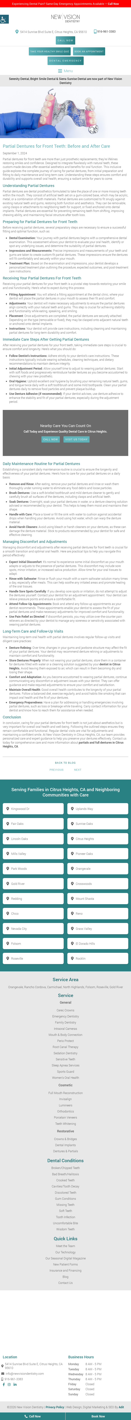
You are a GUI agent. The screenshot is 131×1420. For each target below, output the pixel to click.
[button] (4, 19)
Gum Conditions (65, 1198)
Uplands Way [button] (84, 809)
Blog (65, 1277)
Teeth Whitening (65, 1124)
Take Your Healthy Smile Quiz (49, 51)
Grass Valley (84, 929)
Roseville (17, 958)
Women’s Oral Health (65, 1078)
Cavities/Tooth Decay (65, 1186)
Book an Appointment (89, 51)
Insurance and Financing (65, 1270)
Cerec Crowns (65, 1010)
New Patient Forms (65, 1264)
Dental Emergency (65, 60)
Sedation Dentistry (65, 1053)
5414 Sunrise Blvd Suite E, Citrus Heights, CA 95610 (51, 32)
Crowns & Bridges (65, 1139)
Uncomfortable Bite (65, 1223)
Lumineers (65, 1105)
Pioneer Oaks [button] (84, 854)
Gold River (116, 987)
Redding (16, 899)
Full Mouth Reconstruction (65, 1093)
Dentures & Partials (65, 1151)
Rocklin (80, 958)
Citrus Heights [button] (85, 839)
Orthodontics (65, 1111)
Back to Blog (65, 762)
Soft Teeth (65, 1211)
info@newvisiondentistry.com (23, 1373)
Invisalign (65, 1099)
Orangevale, (15, 987)
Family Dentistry (65, 1022)
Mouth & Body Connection (65, 1035)
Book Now (98, 1416)
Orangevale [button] (83, 868)
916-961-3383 (105, 31)
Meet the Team (65, 1246)
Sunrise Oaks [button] (84, 824)
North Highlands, (74, 987)
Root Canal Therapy (65, 1047)
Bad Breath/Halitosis (65, 1174)
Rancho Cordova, (35, 987)
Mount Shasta (85, 899)
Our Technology (65, 1252)
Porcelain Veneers (65, 1117)
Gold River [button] (18, 884)
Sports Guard (65, 1071)
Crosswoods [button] (84, 884)
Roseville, (103, 987)
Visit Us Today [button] (76, 439)
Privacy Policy (55, 1407)
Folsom (16, 943)
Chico (15, 913)
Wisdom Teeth (65, 1229)
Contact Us (65, 1283)
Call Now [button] (50, 439)
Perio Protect (65, 1041)
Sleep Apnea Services (65, 1065)
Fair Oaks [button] (17, 824)
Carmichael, (54, 987)
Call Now (113, 4)
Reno (79, 913)
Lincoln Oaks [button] (19, 839)
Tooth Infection (65, 1217)
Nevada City (19, 929)
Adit (121, 1407)
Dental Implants (65, 1145)
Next (78, 769)
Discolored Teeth (65, 1192)
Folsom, (90, 987)
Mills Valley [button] (18, 854)
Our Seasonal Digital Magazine (66, 1258)
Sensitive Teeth (65, 1059)
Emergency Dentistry (65, 1016)
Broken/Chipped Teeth (65, 1168)
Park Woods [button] (19, 868)
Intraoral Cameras (65, 1029)
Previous (57, 769)
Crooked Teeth (65, 1180)
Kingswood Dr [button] (20, 809)
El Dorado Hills (85, 943)
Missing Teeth (65, 1205)
